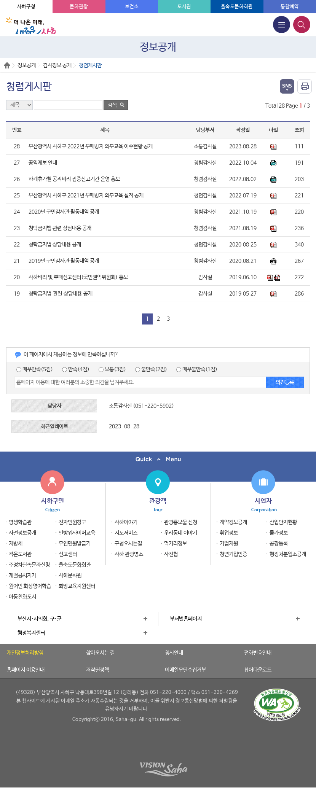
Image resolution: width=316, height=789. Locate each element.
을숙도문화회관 (237, 7)
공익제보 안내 (43, 163)
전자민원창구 (72, 522)
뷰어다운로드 (257, 670)
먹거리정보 (175, 544)
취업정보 (229, 533)
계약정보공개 (233, 522)
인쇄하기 (304, 86)
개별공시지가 (22, 576)
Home (7, 65)
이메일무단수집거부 (185, 670)
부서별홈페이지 (186, 619)
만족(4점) (75, 369)
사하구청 (26, 7)
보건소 (132, 7)
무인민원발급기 (75, 544)
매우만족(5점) (34, 369)
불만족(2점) (151, 369)
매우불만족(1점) (196, 369)
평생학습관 (20, 522)
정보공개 (27, 65)
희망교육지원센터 (77, 586)
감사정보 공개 (57, 65)
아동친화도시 (22, 597)
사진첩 (171, 554)
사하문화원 (70, 576)
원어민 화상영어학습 (30, 586)
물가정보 (279, 533)
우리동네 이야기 (180, 533)
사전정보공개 (22, 533)
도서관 (184, 7)
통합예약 (290, 7)
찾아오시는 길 (100, 653)
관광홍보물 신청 (180, 522)
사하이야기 (126, 522)
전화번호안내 (257, 653)
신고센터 (68, 554)
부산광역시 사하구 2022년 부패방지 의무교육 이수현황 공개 (91, 146)
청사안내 (174, 653)
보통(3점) (112, 369)
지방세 (15, 544)
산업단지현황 (283, 522)
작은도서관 (20, 554)
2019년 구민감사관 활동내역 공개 (64, 261)
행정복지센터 (31, 633)
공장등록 (279, 544)
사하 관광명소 (129, 554)
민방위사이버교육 (77, 533)
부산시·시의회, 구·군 (39, 619)
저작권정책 (97, 670)
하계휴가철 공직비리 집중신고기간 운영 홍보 (74, 179)
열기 (287, 86)
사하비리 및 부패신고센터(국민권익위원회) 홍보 (78, 277)
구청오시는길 (128, 544)
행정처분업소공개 (288, 554)
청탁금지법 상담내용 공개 (55, 245)
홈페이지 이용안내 (26, 670)
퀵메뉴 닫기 (158, 459)
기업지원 (229, 544)
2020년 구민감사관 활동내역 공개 (64, 212)
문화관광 (79, 7)
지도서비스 (126, 533)
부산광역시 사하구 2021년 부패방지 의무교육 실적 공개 (86, 195)
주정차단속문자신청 (29, 565)
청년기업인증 (233, 554)
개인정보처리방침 (25, 653)
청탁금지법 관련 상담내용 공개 (60, 228)
